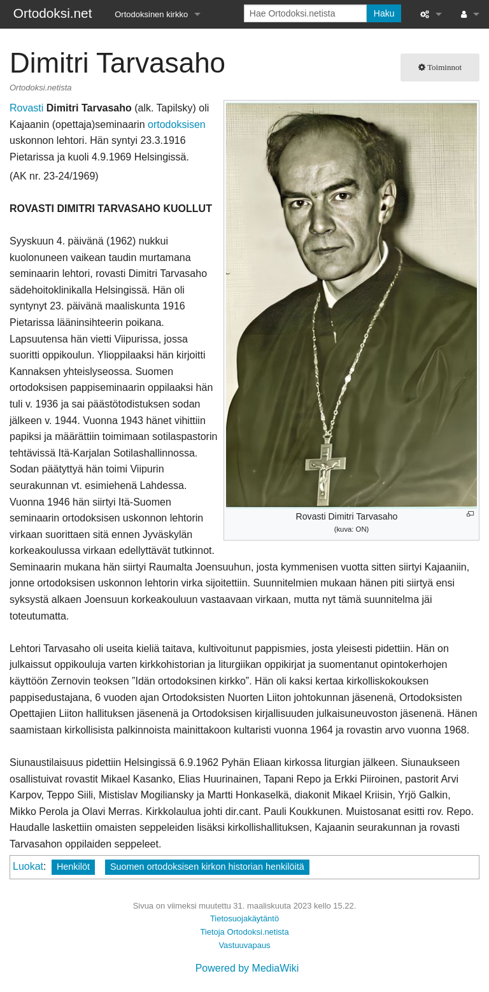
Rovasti (26, 108)
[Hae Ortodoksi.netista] (305, 13)
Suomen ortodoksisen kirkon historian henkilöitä (207, 866)
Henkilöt (73, 866)
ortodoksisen (177, 124)
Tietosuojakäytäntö (244, 918)
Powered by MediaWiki (247, 968)
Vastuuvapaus (244, 945)
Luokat (28, 866)
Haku (384, 13)
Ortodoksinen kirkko (151, 14)
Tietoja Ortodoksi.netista (244, 932)
